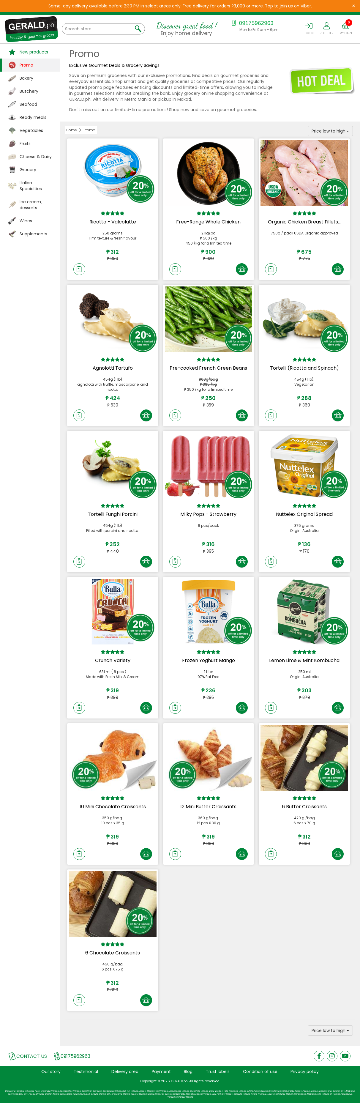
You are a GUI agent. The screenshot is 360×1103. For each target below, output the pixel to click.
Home (71, 130)
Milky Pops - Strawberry (208, 514)
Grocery (28, 170)
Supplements (33, 234)
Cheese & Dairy (36, 157)
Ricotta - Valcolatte (112, 221)
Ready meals (33, 117)
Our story (51, 1071)
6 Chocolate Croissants (112, 952)
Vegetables (31, 130)
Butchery (29, 91)
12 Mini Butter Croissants (208, 806)
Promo (26, 65)
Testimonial (86, 1071)
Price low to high (330, 131)
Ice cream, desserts (31, 205)
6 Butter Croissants (304, 806)
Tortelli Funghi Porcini (113, 514)
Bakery (26, 78)
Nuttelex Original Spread (304, 514)
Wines (26, 221)
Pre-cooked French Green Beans (208, 368)
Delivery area (124, 1071)
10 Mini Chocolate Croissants (113, 806)
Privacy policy (304, 1071)
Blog (188, 1071)
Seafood (28, 104)
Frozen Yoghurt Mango (208, 660)
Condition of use (260, 1071)
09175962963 (252, 23)
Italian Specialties (31, 186)
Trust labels (218, 1071)
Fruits (25, 143)
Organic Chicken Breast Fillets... (304, 221)
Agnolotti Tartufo (113, 368)
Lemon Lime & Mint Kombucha (304, 660)
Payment (161, 1071)
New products (34, 52)
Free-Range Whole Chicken (208, 221)
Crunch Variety (112, 660)
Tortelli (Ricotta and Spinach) (304, 368)
